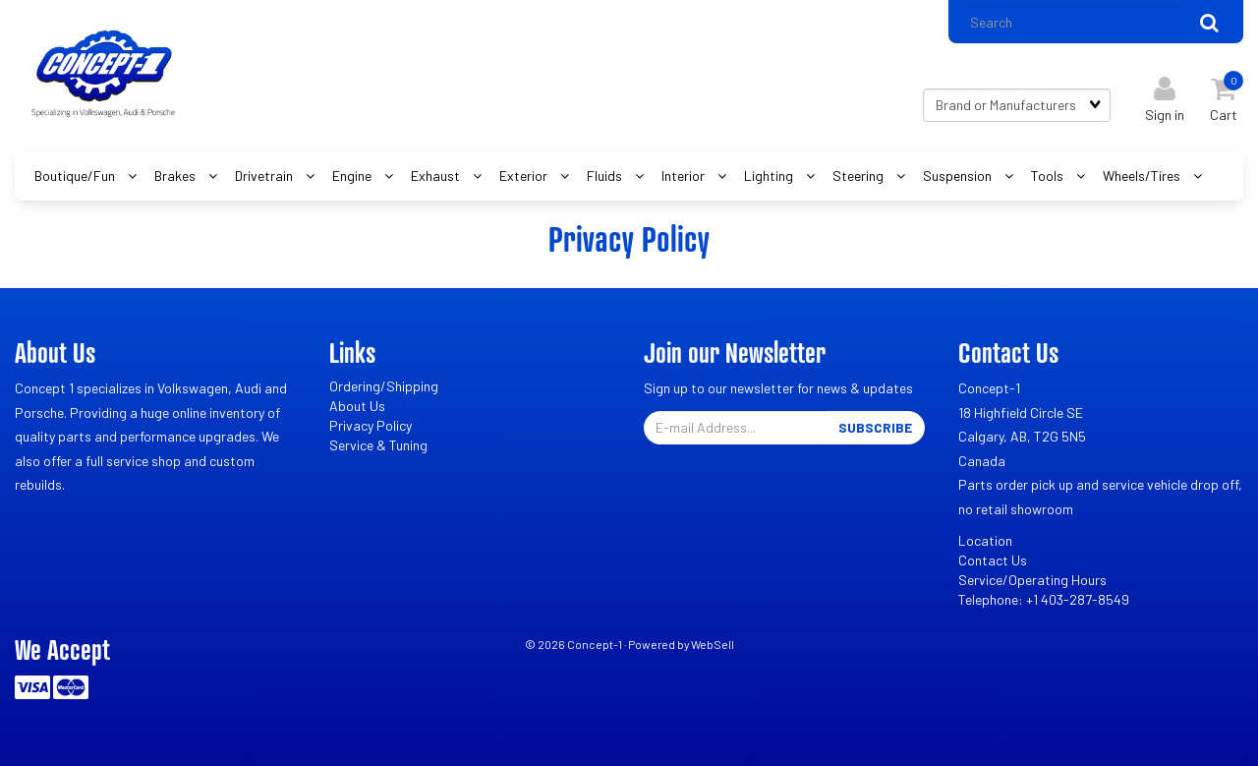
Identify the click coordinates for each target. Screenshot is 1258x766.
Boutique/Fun (76, 175)
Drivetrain (265, 175)
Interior (684, 175)
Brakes (176, 175)
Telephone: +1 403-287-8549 (1043, 599)
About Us (357, 405)
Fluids (606, 175)
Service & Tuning (378, 445)
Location (985, 540)
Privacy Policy (370, 425)
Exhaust (437, 175)
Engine (353, 175)
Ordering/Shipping (383, 386)
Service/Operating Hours (1032, 579)
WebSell (712, 644)
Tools (1048, 175)
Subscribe (875, 427)
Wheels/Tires (1143, 175)
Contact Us (992, 560)
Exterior (524, 175)
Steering (859, 175)
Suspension (959, 175)
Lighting (770, 175)
